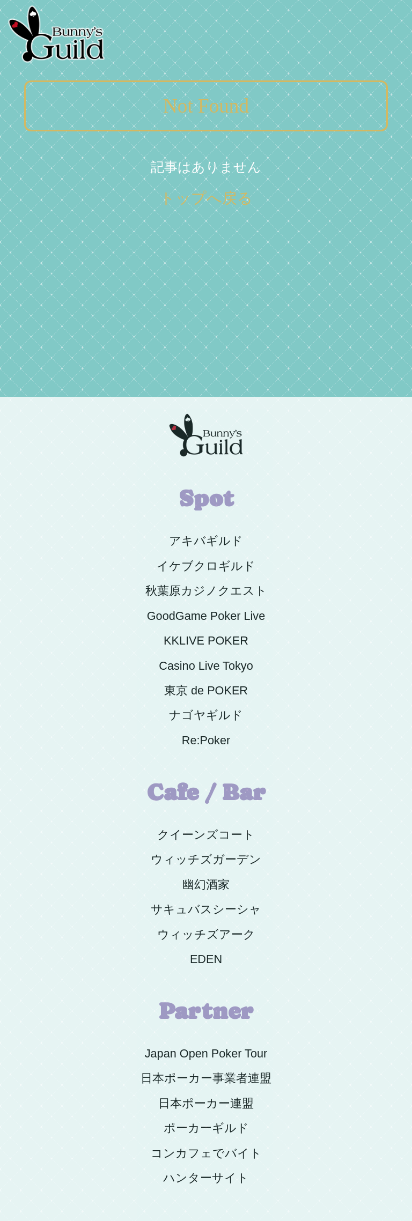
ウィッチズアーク (206, 934)
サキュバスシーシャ (206, 909)
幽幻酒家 (206, 884)
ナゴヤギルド (206, 715)
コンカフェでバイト (206, 1153)
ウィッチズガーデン (206, 859)
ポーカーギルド (206, 1128)
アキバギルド (206, 540)
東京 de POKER (206, 690)
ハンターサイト (206, 1178)
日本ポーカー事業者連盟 (206, 1078)
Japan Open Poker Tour (206, 1053)
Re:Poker (206, 740)
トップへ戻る (206, 198)
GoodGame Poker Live (206, 616)
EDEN (206, 959)
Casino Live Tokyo (206, 665)
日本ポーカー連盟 (206, 1103)
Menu (386, 5)
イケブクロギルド (206, 566)
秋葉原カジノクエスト (206, 590)
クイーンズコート (206, 834)
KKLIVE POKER (206, 640)
